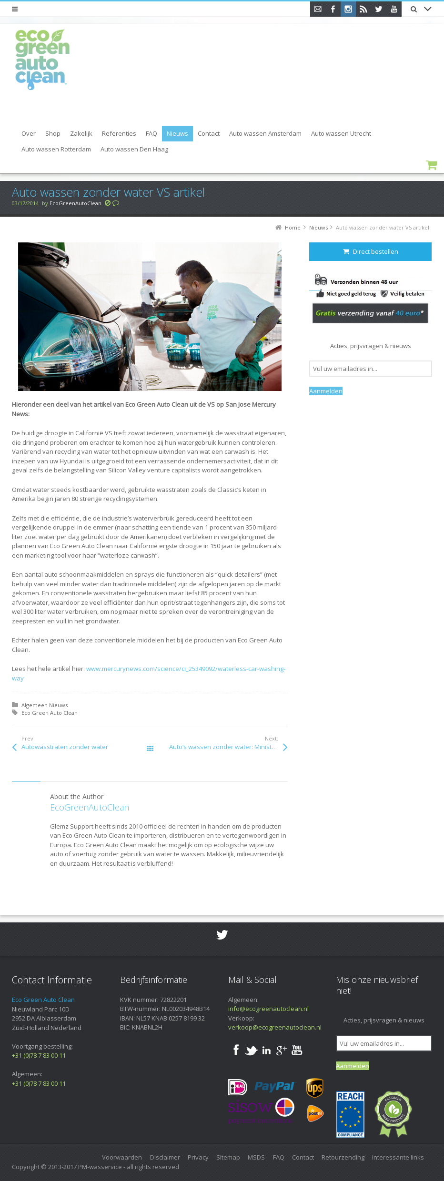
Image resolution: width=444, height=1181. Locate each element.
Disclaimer (165, 1157)
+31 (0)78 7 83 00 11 (39, 1055)
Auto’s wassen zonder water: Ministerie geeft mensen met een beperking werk (228, 746)
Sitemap (228, 1157)
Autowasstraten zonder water (64, 746)
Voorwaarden (122, 1157)
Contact (303, 1157)
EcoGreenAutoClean (75, 203)
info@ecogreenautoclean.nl (268, 1008)
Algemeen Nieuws (44, 705)
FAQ (278, 1157)
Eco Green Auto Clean (49, 712)
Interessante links (398, 1157)
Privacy (198, 1157)
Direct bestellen (370, 251)
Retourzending (343, 1157)
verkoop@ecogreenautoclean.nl (275, 1027)
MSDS (256, 1157)
